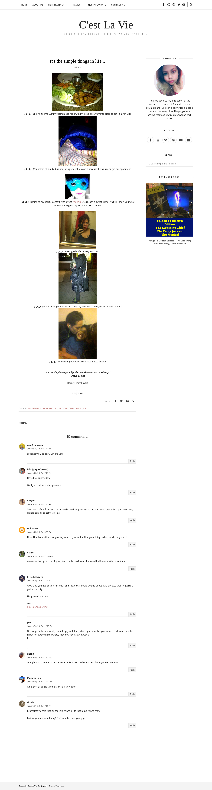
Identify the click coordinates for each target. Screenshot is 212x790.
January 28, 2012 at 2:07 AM (39, 473)
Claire (30, 552)
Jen (29, 622)
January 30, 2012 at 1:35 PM (39, 657)
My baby (81, 408)
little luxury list (36, 576)
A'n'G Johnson (35, 445)
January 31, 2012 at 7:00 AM (39, 706)
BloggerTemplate (56, 786)
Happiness (34, 408)
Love (58, 408)
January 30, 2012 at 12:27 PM (39, 626)
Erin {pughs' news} (37, 469)
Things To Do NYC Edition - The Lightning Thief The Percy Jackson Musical (169, 242)
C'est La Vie (106, 25)
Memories (69, 408)
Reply (132, 461)
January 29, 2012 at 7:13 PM (39, 580)
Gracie (30, 702)
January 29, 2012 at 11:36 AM (40, 556)
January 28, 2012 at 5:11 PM (39, 532)
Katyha (31, 500)
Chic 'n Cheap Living (37, 606)
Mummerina (34, 677)
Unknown (32, 528)
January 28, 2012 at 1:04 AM (39, 448)
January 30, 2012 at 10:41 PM (39, 681)
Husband (48, 408)
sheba (30, 653)
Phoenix (76, 201)
